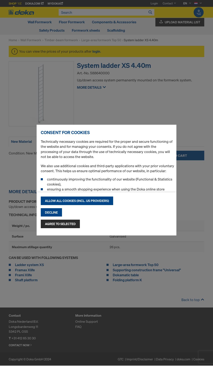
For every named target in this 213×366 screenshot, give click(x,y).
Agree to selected (60, 224)
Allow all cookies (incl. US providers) (77, 201)
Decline (51, 212)
